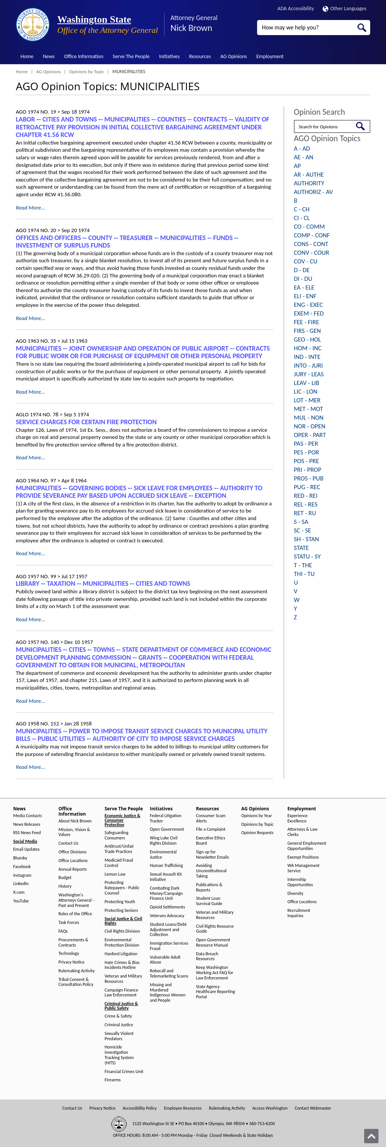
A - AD (302, 148)
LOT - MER (307, 400)
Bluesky (20, 858)
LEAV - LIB (307, 383)
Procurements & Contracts (73, 943)
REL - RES (306, 504)
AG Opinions (233, 56)
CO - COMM (309, 227)
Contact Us (68, 843)
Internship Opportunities (300, 882)
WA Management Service (304, 868)
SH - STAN (306, 539)
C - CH (302, 209)
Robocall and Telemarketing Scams (169, 973)
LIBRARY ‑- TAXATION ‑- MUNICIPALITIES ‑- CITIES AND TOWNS (103, 583)
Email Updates (26, 849)
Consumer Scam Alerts (210, 818)
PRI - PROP (308, 470)
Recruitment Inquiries (299, 913)
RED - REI (306, 496)
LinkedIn (21, 883)
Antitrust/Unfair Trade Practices (119, 849)
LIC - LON (305, 392)
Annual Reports (72, 869)
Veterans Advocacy (167, 915)
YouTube (21, 901)
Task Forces (68, 922)
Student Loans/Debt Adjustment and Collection (168, 930)
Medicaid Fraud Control (119, 863)
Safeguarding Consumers (117, 835)
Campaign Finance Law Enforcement (121, 993)
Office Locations (72, 860)
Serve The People (131, 56)
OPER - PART (310, 435)
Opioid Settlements (167, 907)
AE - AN (304, 157)
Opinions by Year (256, 815)
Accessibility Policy (140, 1108)
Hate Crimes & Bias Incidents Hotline (122, 965)
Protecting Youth (120, 901)
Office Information (83, 56)
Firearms (113, 1080)
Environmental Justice (163, 855)
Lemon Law (115, 874)
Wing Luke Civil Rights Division (164, 841)
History (65, 886)
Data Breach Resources (207, 956)
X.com (19, 892)
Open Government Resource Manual (213, 943)
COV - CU (305, 261)
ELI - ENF (305, 296)
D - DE (302, 270)
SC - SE (302, 530)
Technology (68, 953)
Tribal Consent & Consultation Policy (75, 982)
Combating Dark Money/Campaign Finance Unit (166, 893)
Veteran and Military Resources (123, 979)
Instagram (22, 875)
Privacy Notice (71, 962)
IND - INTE (307, 357)
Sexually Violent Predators (119, 1036)
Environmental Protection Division (122, 943)
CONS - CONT (311, 244)
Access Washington (269, 1108)
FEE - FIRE (306, 322)
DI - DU (303, 279)
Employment (269, 56)
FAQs (62, 931)
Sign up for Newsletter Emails (212, 855)
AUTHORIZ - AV (313, 192)
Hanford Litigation (121, 953)
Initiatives (169, 56)
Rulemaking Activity (76, 970)
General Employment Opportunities (307, 846)
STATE (301, 548)
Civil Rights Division (122, 931)
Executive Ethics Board (210, 841)
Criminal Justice (119, 1024)
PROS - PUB (309, 478)
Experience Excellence (298, 818)
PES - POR (306, 452)
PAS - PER (306, 444)
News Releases (26, 824)
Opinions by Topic (86, 71)
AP (297, 166)
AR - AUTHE (309, 175)
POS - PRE (306, 461)
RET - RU (305, 513)
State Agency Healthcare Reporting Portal (215, 992)
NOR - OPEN (310, 426)
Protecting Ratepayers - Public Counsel (122, 888)
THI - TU (304, 574)
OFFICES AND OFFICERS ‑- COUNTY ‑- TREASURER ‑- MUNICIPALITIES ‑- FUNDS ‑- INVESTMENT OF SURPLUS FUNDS (127, 242)
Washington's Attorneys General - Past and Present (76, 900)
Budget (65, 877)
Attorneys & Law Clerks (303, 832)
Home (27, 56)
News (49, 56)
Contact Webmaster (313, 1108)
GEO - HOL (307, 339)
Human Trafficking (166, 865)
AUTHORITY (309, 183)
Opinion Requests (257, 832)
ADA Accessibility (295, 8)
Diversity (295, 893)
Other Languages (344, 8)
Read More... (30, 207)
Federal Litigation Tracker (166, 818)
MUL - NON (309, 418)
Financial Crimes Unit (124, 1071)
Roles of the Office (75, 913)
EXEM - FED (309, 313)
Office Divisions (72, 852)
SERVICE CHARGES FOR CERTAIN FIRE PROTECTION (86, 422)
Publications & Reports (209, 887)
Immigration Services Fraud (169, 946)
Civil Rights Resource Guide (215, 929)
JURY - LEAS (309, 374)
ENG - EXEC (308, 305)
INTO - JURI (308, 366)
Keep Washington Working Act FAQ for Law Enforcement (214, 973)
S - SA (301, 522)
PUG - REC (307, 487)
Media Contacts (27, 815)
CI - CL (302, 218)
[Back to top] (371, 1136)
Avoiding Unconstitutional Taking (211, 871)
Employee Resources (183, 1108)
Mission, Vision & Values (74, 832)
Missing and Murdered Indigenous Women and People (168, 992)
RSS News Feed (27, 832)
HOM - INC (308, 348)
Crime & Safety (118, 1016)
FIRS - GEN (307, 331)
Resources (200, 56)
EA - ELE (304, 287)
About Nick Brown (75, 821)
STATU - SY (307, 556)
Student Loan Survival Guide (209, 901)
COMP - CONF (312, 235)
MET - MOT (308, 409)
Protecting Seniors (121, 910)
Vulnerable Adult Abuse (165, 960)
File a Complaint (210, 829)
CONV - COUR (311, 253)
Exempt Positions (303, 857)
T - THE (303, 565)
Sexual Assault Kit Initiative (166, 877)
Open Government (167, 829)
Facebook (22, 866)
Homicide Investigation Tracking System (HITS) (119, 1055)
